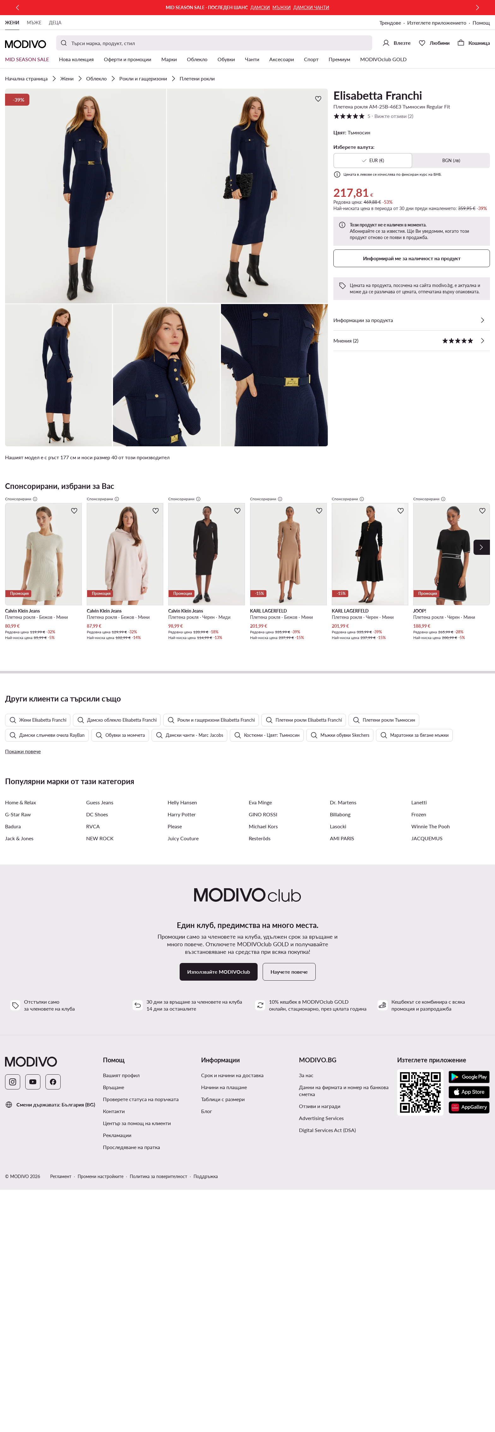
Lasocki (338, 846)
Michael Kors (263, 846)
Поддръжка (206, 1196)
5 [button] (373, 116)
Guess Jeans (99, 822)
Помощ (481, 23)
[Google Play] (469, 1097)
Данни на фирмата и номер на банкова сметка (344, 1110)
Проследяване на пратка (131, 1167)
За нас (306, 1095)
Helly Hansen (182, 822)
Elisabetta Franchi (377, 95)
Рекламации (117, 1155)
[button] (85, 196)
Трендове (390, 23)
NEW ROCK (100, 858)
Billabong (340, 834)
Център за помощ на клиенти (137, 1143)
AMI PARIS (342, 858)
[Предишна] (17, 7)
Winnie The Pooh (430, 846)
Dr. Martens (343, 822)
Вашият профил (121, 1095)
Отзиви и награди (319, 1126)
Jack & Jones (19, 858)
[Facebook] (53, 1102)
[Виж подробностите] (482, 320)
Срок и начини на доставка (232, 1095)
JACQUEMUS (427, 858)
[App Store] (469, 1112)
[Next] (482, 547)
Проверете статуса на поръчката (141, 1119)
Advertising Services (321, 1138)
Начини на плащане (224, 1107)
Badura (13, 846)
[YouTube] (32, 1102)
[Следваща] (477, 7)
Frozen (418, 834)
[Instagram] (12, 1102)
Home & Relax (20, 822)
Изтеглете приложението (436, 23)
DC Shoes (97, 834)
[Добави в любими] (318, 98)
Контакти (114, 1131)
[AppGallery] (469, 1127)
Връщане (113, 1107)
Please (175, 846)
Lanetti (419, 822)
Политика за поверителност (158, 1196)
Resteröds (260, 858)
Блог (206, 1131)
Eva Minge (260, 822)
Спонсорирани (21, 499)
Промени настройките (100, 1196)
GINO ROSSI (263, 834)
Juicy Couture (183, 858)
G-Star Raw (18, 834)
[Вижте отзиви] (482, 340)
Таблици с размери (223, 1119)
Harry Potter (182, 834)
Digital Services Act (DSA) (327, 1150)
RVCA (93, 846)
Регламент (60, 1196)
